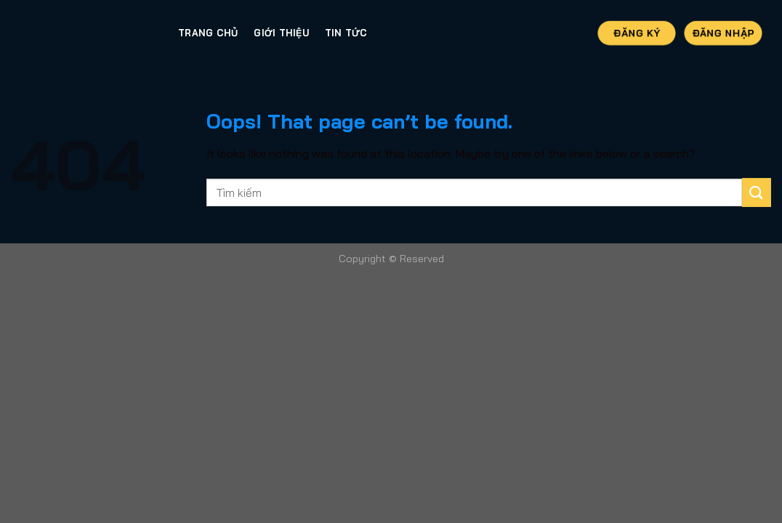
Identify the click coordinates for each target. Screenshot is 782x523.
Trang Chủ (208, 32)
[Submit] (756, 192)
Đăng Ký (636, 32)
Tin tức (346, 32)
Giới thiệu (281, 32)
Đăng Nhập (723, 32)
